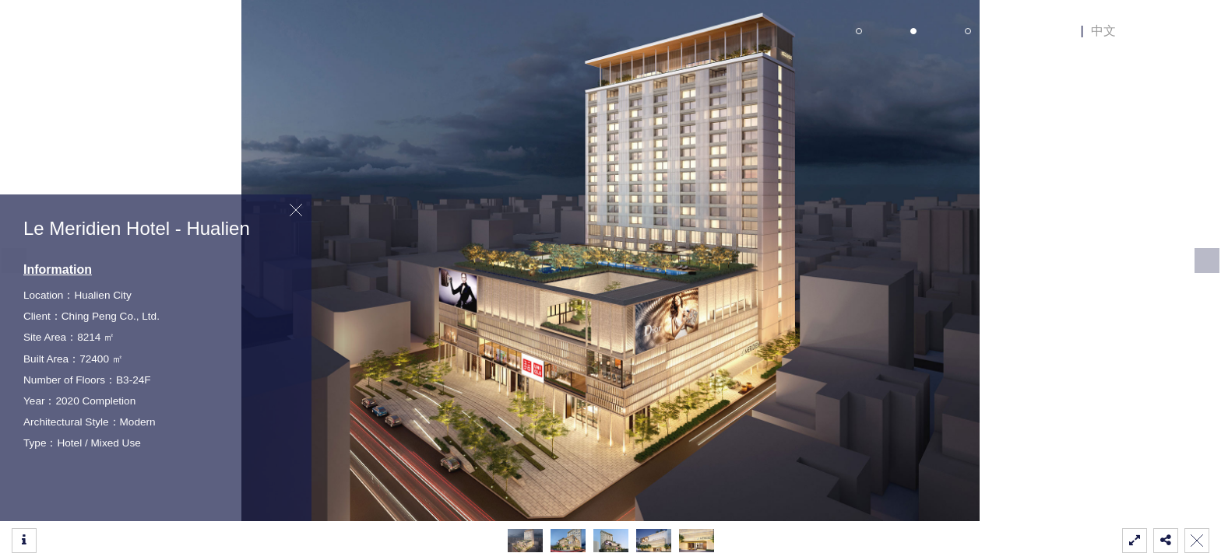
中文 (1103, 30)
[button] (1207, 260)
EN (1064, 30)
